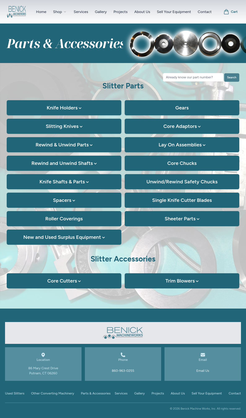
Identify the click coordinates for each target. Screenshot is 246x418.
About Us (142, 11)
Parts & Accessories (96, 393)
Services (81, 11)
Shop (60, 11)
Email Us (202, 371)
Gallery (101, 11)
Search (231, 77)
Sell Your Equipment (174, 11)
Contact (205, 11)
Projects (121, 11)
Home (41, 11)
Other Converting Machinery (52, 393)
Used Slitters (14, 393)
